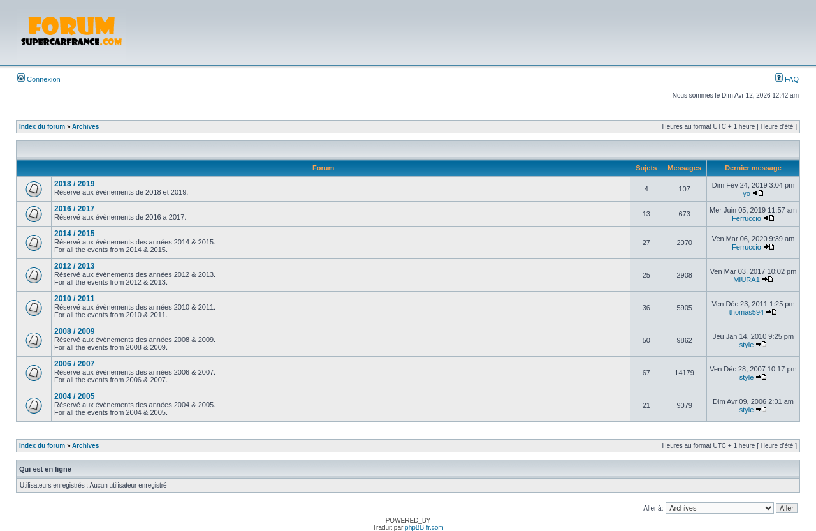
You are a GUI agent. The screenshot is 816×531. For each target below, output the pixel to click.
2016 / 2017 (74, 208)
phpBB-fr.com (424, 527)
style (747, 344)
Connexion (39, 79)
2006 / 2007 (74, 363)
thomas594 (746, 312)
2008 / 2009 (74, 331)
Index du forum (42, 126)
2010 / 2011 (74, 298)
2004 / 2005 (74, 396)
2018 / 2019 (74, 183)
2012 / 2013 (74, 266)
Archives (85, 126)
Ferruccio (746, 218)
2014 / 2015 (74, 233)
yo (746, 193)
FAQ (787, 79)
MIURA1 (746, 279)
